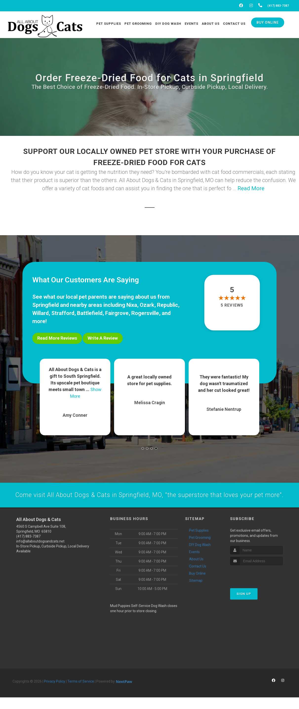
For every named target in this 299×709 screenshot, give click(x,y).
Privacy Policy (54, 693)
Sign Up (244, 605)
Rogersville (145, 313)
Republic (167, 305)
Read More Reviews (57, 338)
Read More (251, 188)
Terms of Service (80, 693)
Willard (40, 313)
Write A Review (103, 338)
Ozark (147, 305)
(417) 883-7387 (28, 548)
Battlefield (89, 313)
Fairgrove (117, 313)
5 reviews (232, 305)
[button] (142, 446)
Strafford (62, 313)
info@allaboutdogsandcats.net (40, 553)
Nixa (131, 305)
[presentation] (256, 586)
